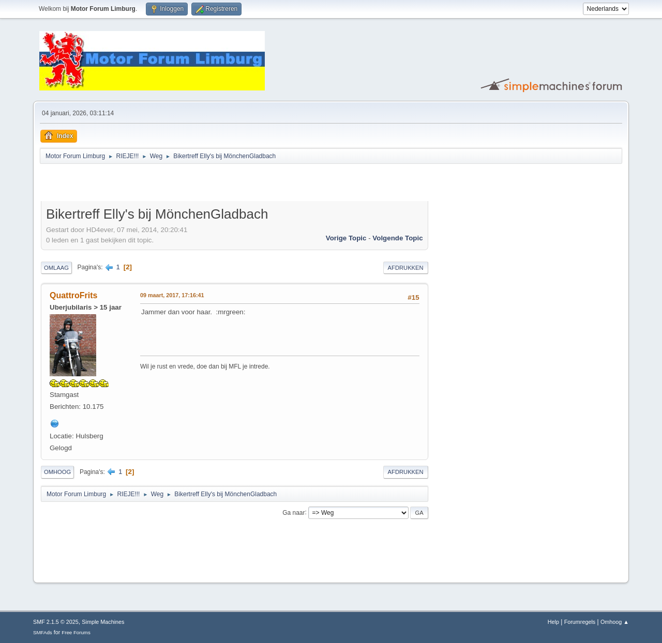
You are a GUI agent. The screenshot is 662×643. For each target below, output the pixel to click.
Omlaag (56, 268)
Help (553, 622)
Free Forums (76, 632)
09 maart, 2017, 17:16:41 (172, 295)
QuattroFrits (73, 295)
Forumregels (580, 622)
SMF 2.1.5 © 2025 (56, 622)
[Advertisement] (162, 184)
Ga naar (293, 512)
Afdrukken (406, 268)
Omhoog (57, 472)
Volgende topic (397, 238)
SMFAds (42, 632)
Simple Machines (103, 622)
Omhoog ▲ (614, 622)
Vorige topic (346, 238)
